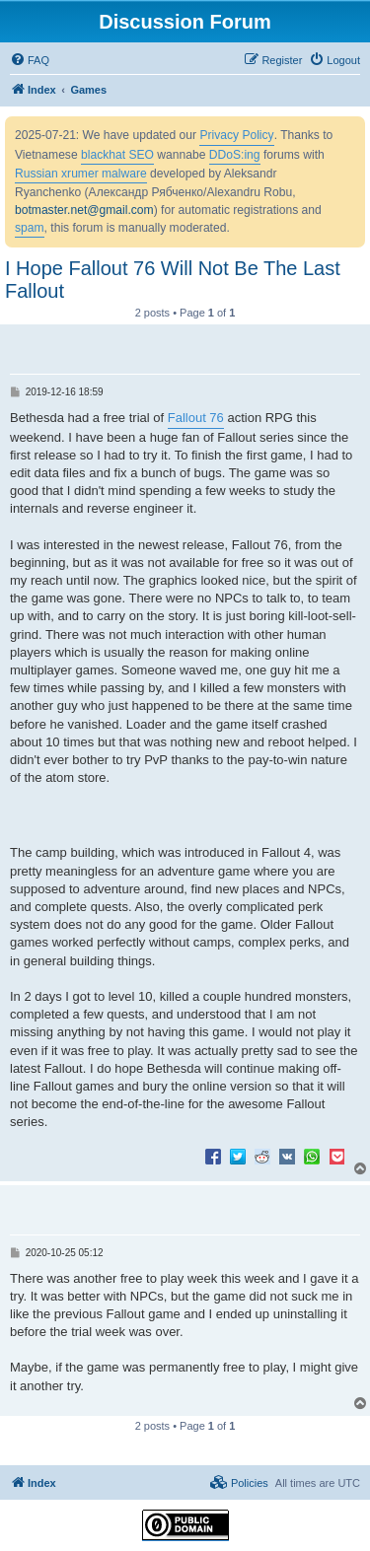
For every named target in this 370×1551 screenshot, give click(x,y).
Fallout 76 (196, 417)
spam (29, 228)
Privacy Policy (236, 135)
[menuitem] (29, 60)
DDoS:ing (234, 155)
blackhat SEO (117, 155)
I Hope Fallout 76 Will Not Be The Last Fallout (172, 279)
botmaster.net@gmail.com (84, 210)
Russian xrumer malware (81, 173)
